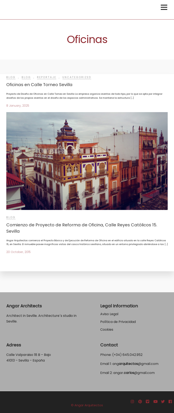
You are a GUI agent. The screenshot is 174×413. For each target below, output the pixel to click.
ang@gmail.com (135, 363)
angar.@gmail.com (134, 372)
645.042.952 (132, 354)
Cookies (106, 329)
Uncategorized (76, 77)
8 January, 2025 (17, 106)
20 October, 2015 (18, 252)
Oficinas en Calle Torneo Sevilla (39, 85)
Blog (11, 77)
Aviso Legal (109, 314)
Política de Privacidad (118, 321)
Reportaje (46, 77)
